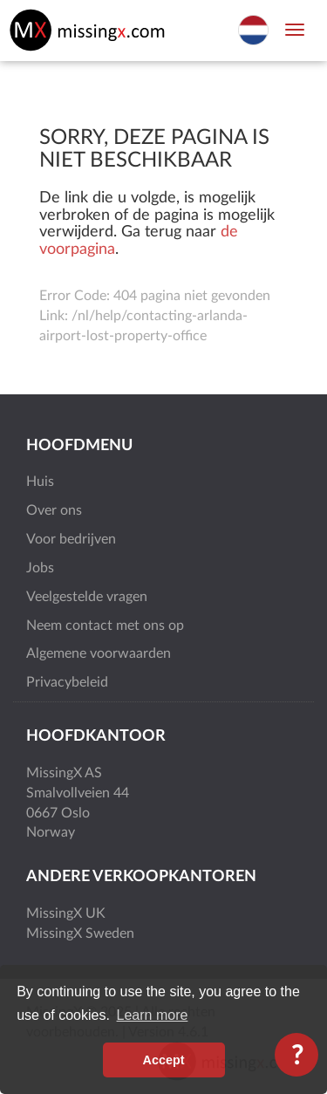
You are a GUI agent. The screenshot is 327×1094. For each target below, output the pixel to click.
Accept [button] (164, 1060)
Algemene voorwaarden (98, 653)
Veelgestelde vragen (86, 597)
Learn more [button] (152, 1015)
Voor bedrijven (71, 539)
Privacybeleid (67, 682)
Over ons (54, 510)
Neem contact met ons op (105, 625)
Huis (40, 482)
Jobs (40, 568)
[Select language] (253, 28)
